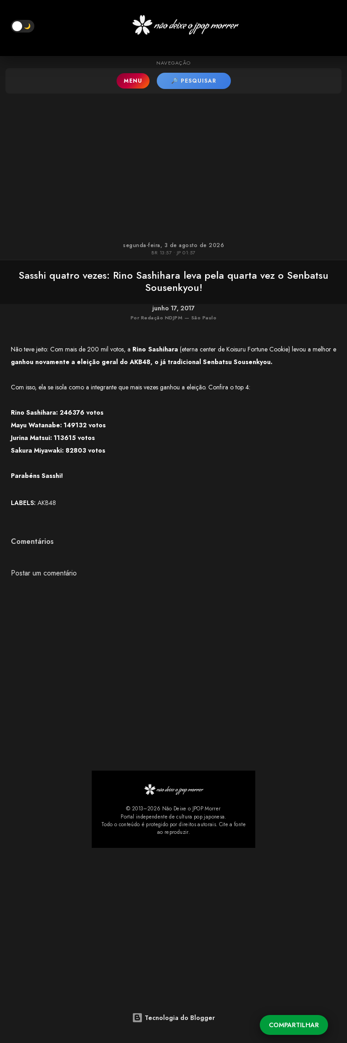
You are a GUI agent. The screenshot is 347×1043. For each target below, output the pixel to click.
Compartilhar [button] (294, 1024)
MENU (133, 81)
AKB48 (47, 502)
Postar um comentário (44, 573)
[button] (22, 26)
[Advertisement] (173, 166)
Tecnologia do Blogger (173, 1017)
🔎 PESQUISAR (193, 81)
